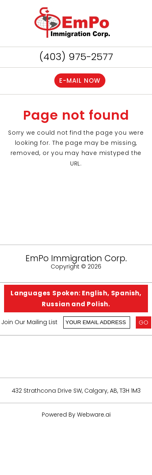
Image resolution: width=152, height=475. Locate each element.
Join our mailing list (29, 322)
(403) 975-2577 (76, 56)
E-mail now (80, 80)
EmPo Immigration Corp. (76, 258)
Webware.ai (94, 415)
